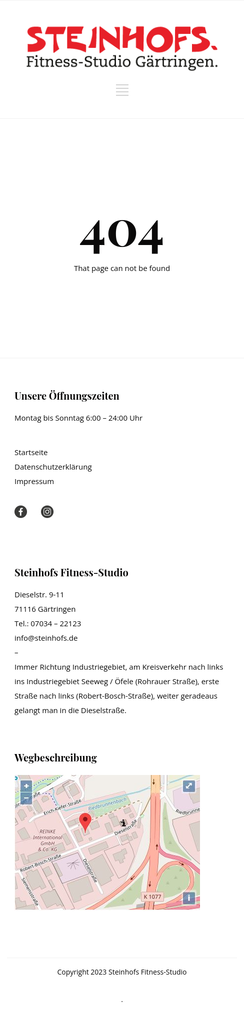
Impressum (34, 481)
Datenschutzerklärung (53, 467)
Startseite (31, 452)
